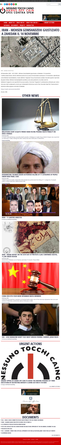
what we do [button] (21, 23)
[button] (2, 4)
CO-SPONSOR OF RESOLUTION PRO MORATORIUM (13, 424)
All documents (56, 435)
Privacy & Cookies (26, 439)
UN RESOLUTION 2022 (7, 428)
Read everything (6, 140)
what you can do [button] (32, 23)
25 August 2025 (4, 384)
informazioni (53, 1)
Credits (36, 439)
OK (49, 1)
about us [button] (12, 23)
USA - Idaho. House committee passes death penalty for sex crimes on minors (22, 420)
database (7, 25)
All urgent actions (55, 386)
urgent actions (49, 23)
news (41, 23)
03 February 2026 (5, 135)
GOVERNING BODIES (6, 433)
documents (14, 25)
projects (22, 25)
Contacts (33, 439)
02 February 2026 (5, 178)
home (5, 23)
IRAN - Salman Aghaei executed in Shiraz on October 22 (16, 422)
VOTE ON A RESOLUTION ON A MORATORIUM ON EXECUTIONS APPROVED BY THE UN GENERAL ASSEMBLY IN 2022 (29, 426)
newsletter (30, 25)
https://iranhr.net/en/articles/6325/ (10, 89)
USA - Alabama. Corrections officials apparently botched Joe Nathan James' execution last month (28, 431)
